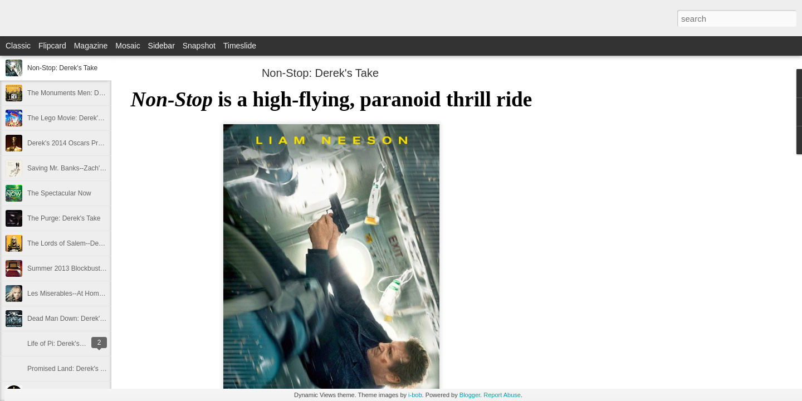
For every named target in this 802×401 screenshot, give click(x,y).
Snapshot (199, 45)
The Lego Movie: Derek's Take (72, 118)
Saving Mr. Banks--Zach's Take (73, 168)
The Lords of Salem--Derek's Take (77, 243)
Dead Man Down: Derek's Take (73, 318)
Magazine (91, 45)
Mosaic (127, 45)
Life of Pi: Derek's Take (61, 344)
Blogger (469, 395)
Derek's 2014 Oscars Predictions (75, 143)
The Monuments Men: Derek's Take (80, 93)
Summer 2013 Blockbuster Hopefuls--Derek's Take (102, 268)
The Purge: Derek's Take (63, 218)
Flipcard (52, 45)
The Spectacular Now (59, 193)
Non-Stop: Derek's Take (62, 68)
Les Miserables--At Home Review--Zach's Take (96, 293)
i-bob (415, 395)
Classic (18, 45)
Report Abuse (502, 395)
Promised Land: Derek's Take (70, 369)
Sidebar (161, 45)
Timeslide (239, 45)
